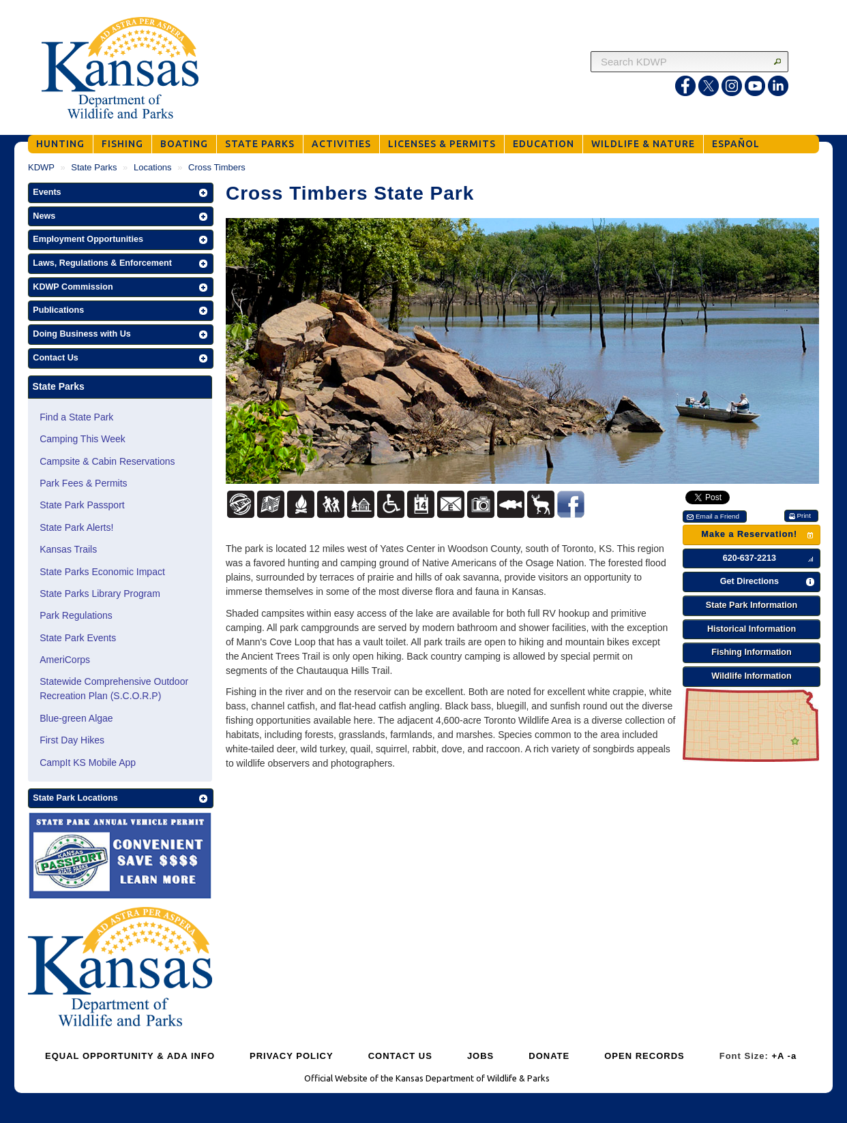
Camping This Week (82, 438)
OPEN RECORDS (644, 1056)
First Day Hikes (72, 740)
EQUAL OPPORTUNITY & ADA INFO (130, 1056)
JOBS (480, 1056)
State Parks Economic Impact (102, 571)
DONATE (549, 1056)
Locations (153, 167)
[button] (120, 193)
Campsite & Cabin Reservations (107, 461)
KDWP (41, 167)
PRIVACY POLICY (291, 1056)
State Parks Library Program (100, 593)
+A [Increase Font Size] (777, 1056)
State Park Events (78, 637)
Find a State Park (76, 417)
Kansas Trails (68, 549)
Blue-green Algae (76, 718)
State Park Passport (82, 504)
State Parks (94, 167)
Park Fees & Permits (83, 483)
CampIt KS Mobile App (88, 762)
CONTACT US (400, 1056)
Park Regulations (76, 615)
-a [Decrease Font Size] (792, 1056)
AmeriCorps (65, 659)
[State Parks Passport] (120, 858)
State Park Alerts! (76, 527)
